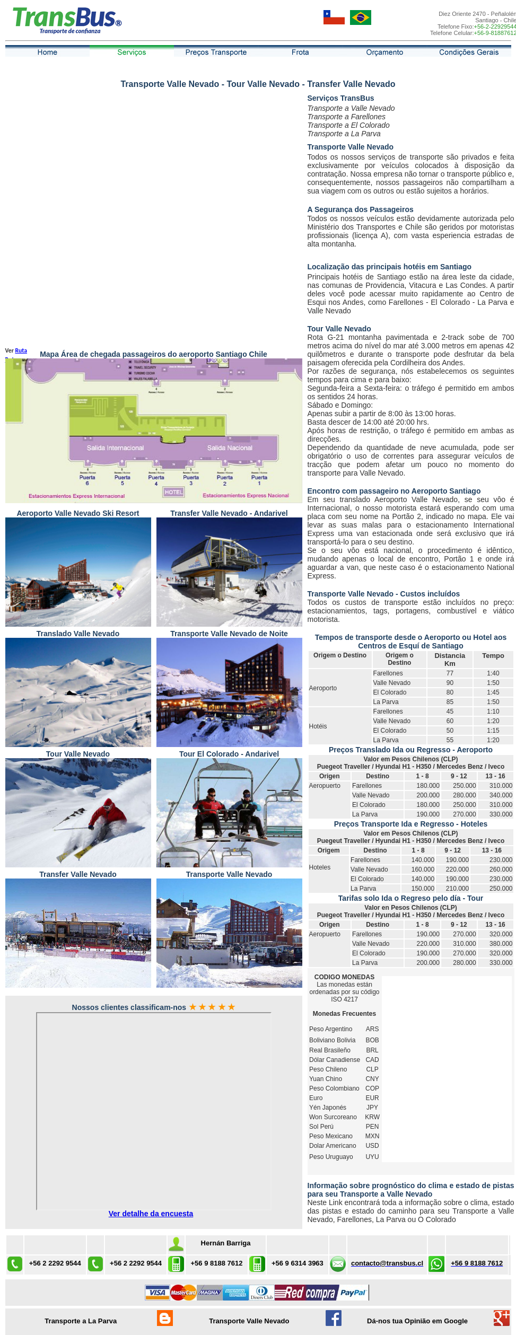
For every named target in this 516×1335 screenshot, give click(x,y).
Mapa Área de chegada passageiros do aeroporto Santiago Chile (153, 354)
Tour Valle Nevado (339, 328)
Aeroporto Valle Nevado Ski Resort (77, 513)
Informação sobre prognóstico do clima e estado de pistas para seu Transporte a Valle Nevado (411, 1189)
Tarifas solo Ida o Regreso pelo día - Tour (410, 898)
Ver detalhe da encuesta (151, 1213)
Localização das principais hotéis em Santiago (390, 266)
